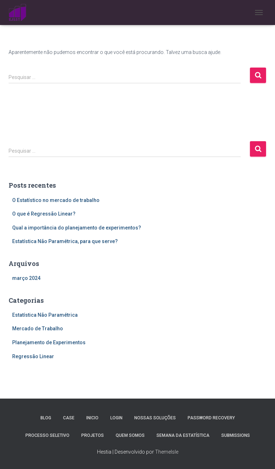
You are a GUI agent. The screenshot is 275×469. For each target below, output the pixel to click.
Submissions (235, 435)
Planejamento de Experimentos (49, 342)
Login (116, 417)
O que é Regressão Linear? (44, 214)
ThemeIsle (166, 452)
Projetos (92, 435)
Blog (45, 417)
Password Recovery (211, 417)
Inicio (92, 417)
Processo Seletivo (47, 435)
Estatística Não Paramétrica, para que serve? (65, 241)
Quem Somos (130, 435)
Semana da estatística (182, 435)
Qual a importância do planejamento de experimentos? (76, 228)
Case (68, 417)
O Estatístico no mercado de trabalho (56, 200)
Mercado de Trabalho (37, 328)
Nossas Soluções (155, 417)
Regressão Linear (33, 356)
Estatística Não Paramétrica (45, 315)
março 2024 (26, 278)
